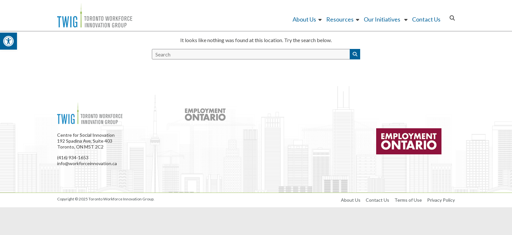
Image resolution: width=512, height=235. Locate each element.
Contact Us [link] (426, 19)
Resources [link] (340, 19)
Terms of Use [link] (408, 200)
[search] (251, 54)
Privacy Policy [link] (441, 200)
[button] (355, 54)
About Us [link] (304, 19)
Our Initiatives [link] (383, 19)
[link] (8, 41)
